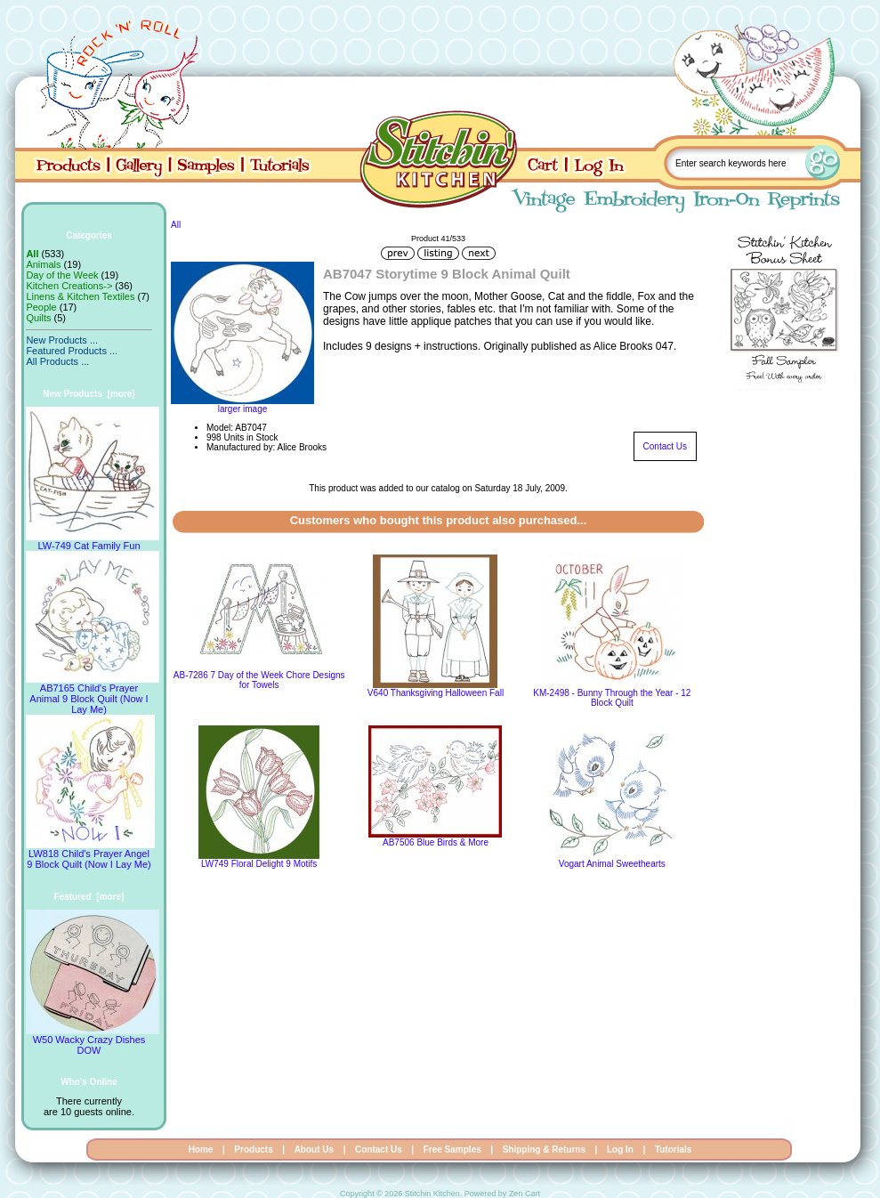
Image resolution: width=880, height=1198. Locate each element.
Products (253, 1149)
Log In (620, 1149)
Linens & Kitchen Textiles (80, 296)
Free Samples (452, 1149)
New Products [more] (88, 394)
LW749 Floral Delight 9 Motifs (259, 864)
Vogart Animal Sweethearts (612, 864)
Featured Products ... (71, 350)
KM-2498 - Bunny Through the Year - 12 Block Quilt (611, 698)
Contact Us (665, 446)
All (176, 225)
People (41, 307)
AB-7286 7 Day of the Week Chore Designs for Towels (259, 680)
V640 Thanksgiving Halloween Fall (435, 693)
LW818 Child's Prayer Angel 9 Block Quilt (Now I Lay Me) (90, 854)
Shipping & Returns (544, 1149)
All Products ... (57, 361)
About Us (314, 1149)
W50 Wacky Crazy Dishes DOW (92, 1040)
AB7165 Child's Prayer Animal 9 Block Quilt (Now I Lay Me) (92, 694)
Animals (43, 264)
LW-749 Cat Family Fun (92, 541)
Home (201, 1149)
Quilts (38, 317)
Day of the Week (62, 275)
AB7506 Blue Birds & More (435, 842)
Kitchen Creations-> (69, 285)
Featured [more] (89, 897)
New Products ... (62, 340)
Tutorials (673, 1149)
